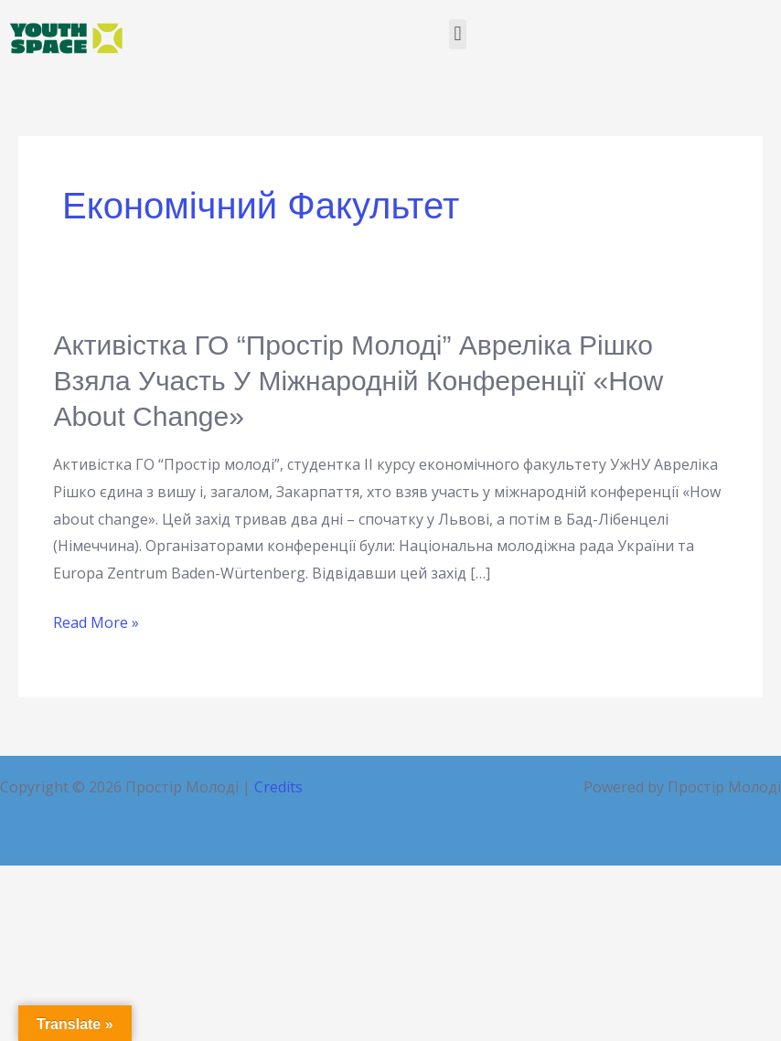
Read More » (96, 623)
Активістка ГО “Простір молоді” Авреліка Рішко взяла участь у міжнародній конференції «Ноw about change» (358, 380)
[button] (457, 34)
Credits (278, 787)
